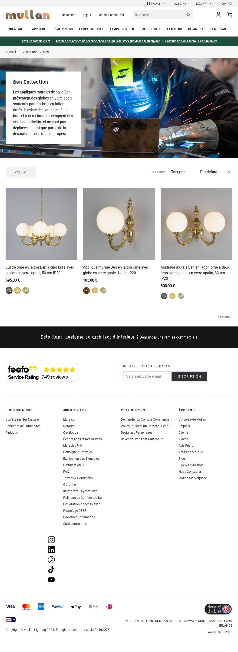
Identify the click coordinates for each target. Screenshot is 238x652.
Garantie (69, 484)
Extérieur (174, 29)
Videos (183, 438)
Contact (226, 3)
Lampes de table (91, 29)
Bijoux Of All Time (190, 464)
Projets (86, 15)
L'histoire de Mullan (192, 418)
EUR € (180, 4)
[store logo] (28, 14)
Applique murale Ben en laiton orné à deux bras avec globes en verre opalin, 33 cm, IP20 (195, 272)
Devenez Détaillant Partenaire (142, 438)
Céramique (196, 29)
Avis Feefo (185, 444)
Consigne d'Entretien (78, 451)
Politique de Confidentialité (82, 497)
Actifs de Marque (190, 451)
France (156, 4)
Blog (181, 457)
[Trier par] (209, 171)
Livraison (69, 418)
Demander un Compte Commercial (145, 418)
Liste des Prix (72, 444)
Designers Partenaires (136, 431)
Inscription (189, 375)
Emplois (184, 425)
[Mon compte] (219, 15)
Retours (69, 425)
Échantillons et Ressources (82, 438)
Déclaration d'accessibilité (81, 503)
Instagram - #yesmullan (80, 490)
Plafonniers (63, 29)
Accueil (11, 52)
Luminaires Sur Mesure (22, 418)
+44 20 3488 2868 (219, 631)
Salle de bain (151, 29)
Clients (183, 431)
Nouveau (15, 29)
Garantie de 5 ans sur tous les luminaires (191, 41)
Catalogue (70, 431)
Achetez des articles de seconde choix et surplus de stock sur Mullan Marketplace (108, 41)
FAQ (66, 470)
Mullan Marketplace (192, 477)
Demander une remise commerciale (168, 336)
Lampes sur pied (122, 29)
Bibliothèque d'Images (79, 516)
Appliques (39, 29)
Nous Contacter (189, 470)
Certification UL (74, 464)
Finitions (12, 431)
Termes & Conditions (78, 477)
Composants (219, 29)
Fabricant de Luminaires (23, 425)
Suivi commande (75, 523)
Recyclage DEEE (74, 510)
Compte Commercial (110, 15)
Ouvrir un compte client (35, 41)
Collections (29, 52)
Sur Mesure (68, 15)
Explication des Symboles (81, 457)
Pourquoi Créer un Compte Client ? (145, 425)
